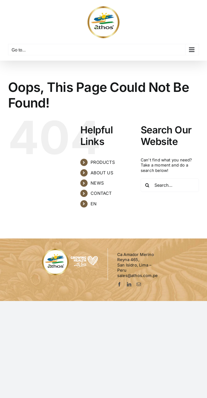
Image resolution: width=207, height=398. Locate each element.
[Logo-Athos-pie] (70, 249)
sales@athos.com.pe (137, 275)
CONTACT (101, 193)
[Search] (147, 185)
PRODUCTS (103, 162)
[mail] (139, 284)
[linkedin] (129, 284)
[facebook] (119, 284)
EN (93, 203)
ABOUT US (102, 172)
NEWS (97, 183)
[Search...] (170, 185)
